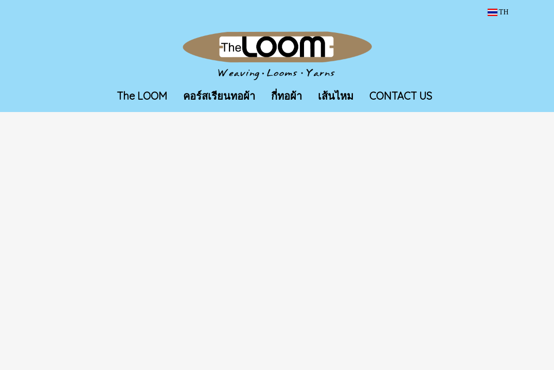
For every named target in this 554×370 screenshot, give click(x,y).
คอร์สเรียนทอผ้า (219, 95)
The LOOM (142, 95)
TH (498, 12)
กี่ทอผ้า (286, 95)
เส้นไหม (335, 95)
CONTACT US (400, 95)
